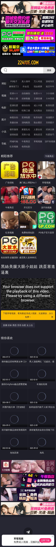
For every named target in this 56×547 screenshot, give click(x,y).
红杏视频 (14, 146)
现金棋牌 (38, 86)
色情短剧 (26, 146)
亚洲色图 (26, 117)
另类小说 (26, 134)
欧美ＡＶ (38, 93)
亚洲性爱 (14, 105)
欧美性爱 (50, 105)
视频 (3, 95)
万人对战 (38, 81)
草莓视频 (38, 141)
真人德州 (26, 81)
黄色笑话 (38, 134)
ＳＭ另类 (50, 98)
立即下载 (45, 540)
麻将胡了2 (14, 86)
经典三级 (26, 110)
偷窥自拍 (14, 117)
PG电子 (13, 81)
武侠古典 (50, 129)
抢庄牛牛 (50, 86)
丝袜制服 (26, 98)
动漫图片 (50, 117)
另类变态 (50, 110)
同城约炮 (14, 141)
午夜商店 (26, 141)
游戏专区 (50, 81)
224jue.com (28, 63)
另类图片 (50, 122)
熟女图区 (38, 122)
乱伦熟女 (38, 110)
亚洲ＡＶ (14, 93)
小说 (3, 131)
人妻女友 (38, 129)
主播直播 (38, 98)
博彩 (3, 83)
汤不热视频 (50, 141)
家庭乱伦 (26, 129)
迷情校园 (14, 134)
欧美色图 (38, 117)
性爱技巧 (50, 134)
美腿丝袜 (14, 122)
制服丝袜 (14, 110)
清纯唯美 (26, 122)
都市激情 (14, 129)
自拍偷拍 (26, 93)
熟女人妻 (14, 98)
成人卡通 (38, 105)
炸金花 (26, 86)
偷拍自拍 (26, 105)
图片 (3, 119)
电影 (3, 107)
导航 (3, 143)
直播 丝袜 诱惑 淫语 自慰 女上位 (18, 325)
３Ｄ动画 (50, 93)
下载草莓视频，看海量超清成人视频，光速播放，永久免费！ (28, 315)
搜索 (49, 70)
